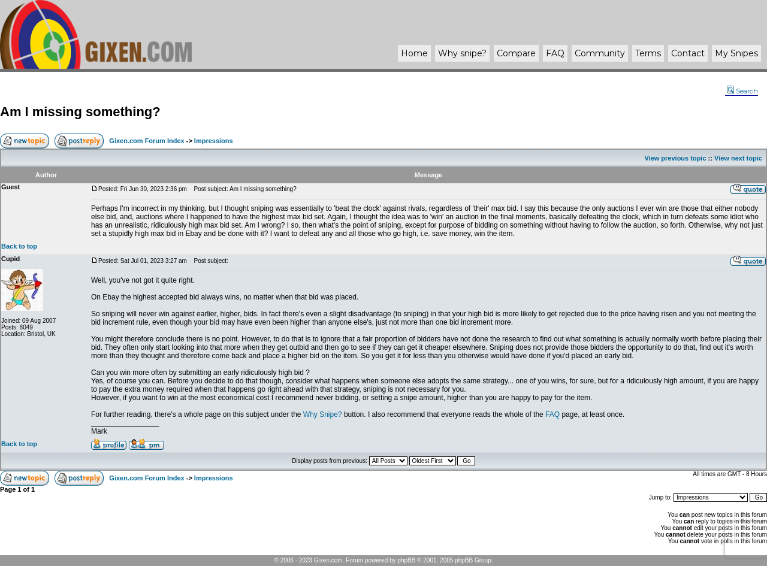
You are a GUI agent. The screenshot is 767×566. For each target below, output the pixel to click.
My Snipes (736, 53)
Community (600, 53)
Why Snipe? (322, 414)
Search (742, 91)
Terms (648, 53)
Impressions (213, 140)
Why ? (462, 53)
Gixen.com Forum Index (146, 140)
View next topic (738, 158)
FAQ (555, 53)
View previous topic (675, 158)
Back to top (19, 246)
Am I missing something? (80, 111)
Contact (688, 53)
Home (414, 53)
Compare (516, 53)
